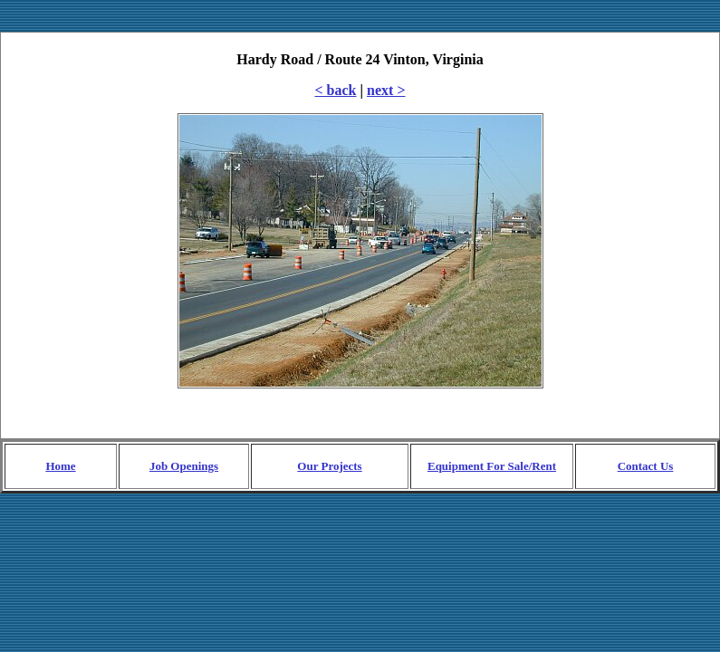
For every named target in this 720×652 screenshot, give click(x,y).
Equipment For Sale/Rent (491, 466)
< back (336, 90)
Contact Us (646, 466)
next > (386, 90)
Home (60, 466)
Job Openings (183, 466)
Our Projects (329, 466)
